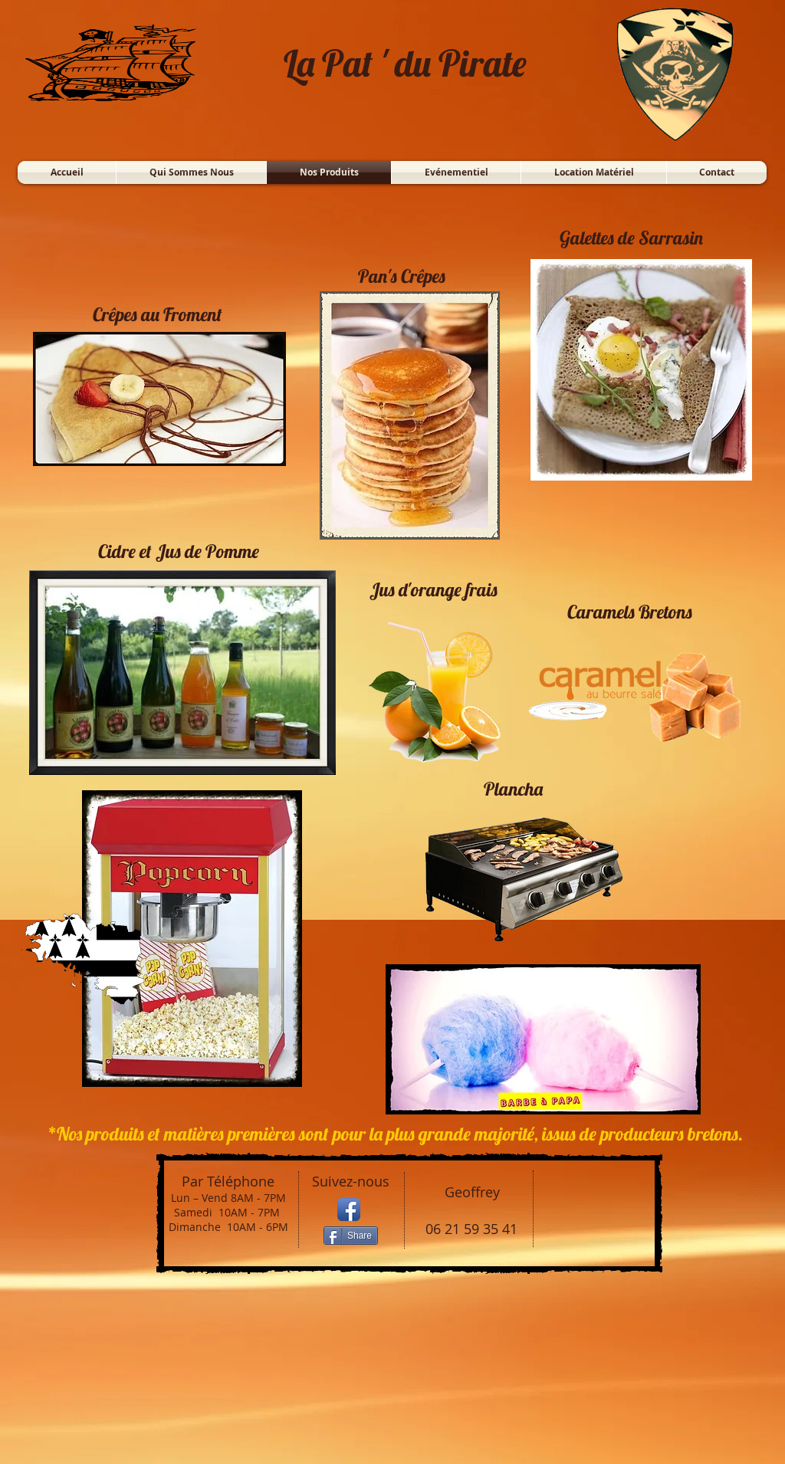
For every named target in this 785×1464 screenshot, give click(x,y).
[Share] (351, 1235)
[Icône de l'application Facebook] (348, 1209)
